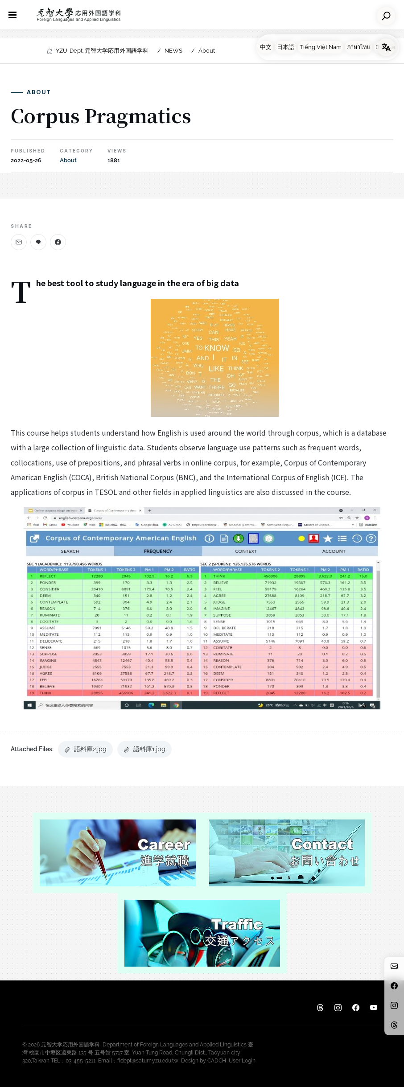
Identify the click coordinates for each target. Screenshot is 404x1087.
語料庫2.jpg (85, 749)
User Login (242, 1061)
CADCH (216, 1061)
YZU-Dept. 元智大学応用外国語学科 (102, 50)
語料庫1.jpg (144, 749)
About (206, 50)
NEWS (173, 50)
